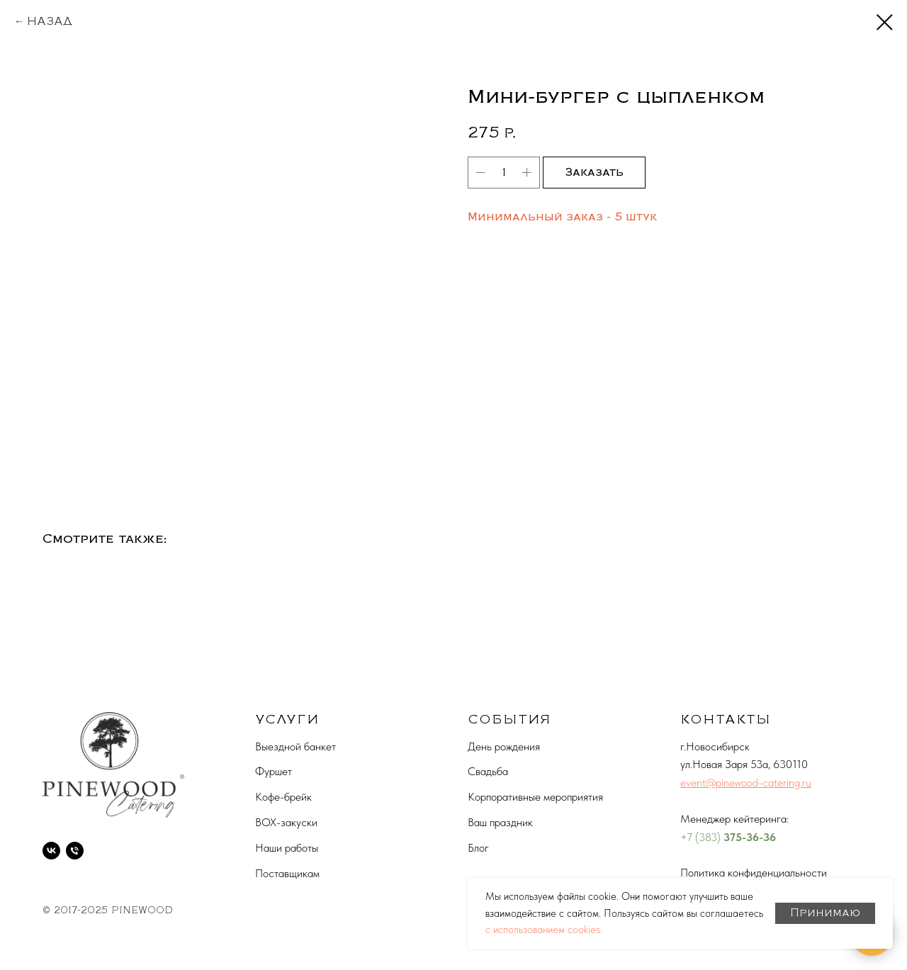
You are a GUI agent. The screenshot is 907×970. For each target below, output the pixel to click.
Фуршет (273, 771)
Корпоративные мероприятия (535, 796)
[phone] (75, 850)
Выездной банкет (295, 746)
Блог (478, 848)
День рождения (504, 746)
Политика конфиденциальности (753, 872)
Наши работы (286, 848)
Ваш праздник (500, 822)
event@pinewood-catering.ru (745, 782)
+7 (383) (701, 837)
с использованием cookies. (543, 929)
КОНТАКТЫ (725, 719)
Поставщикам (287, 873)
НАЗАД (49, 21)
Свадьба (488, 771)
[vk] (51, 850)
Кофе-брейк (283, 796)
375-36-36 (749, 837)
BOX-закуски (286, 822)
